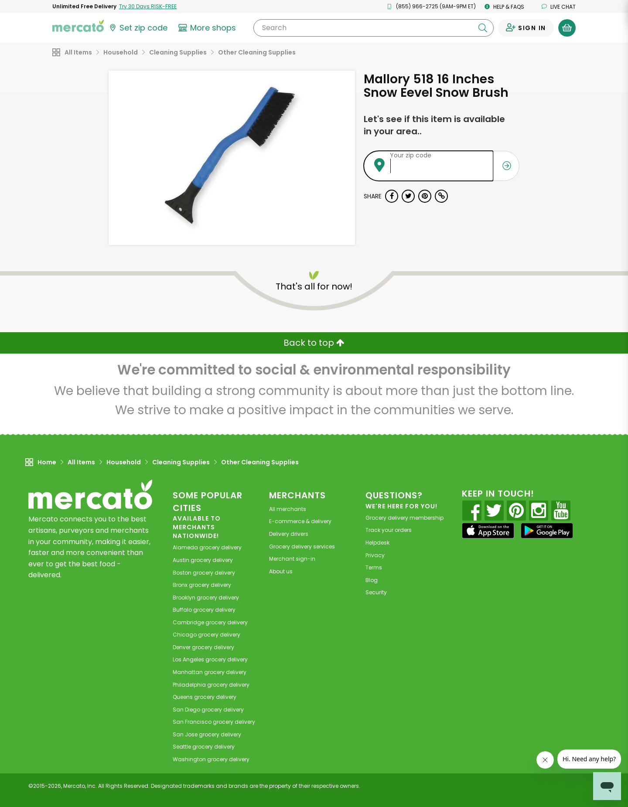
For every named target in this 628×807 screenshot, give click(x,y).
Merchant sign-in (292, 558)
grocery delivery (207, 547)
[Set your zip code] (137, 28)
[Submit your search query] (482, 28)
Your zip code (410, 155)
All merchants (287, 509)
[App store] (488, 530)
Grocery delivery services (302, 546)
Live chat (559, 6)
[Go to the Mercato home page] (78, 25)
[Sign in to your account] (526, 28)
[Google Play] (547, 530)
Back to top (314, 343)
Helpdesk (377, 542)
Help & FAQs (504, 6)
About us (281, 571)
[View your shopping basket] (567, 28)
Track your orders (388, 530)
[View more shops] (208, 28)
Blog (371, 580)
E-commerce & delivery (300, 521)
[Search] (373, 28)
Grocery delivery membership (404, 517)
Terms (373, 567)
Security (376, 592)
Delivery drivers (288, 534)
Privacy (375, 555)
